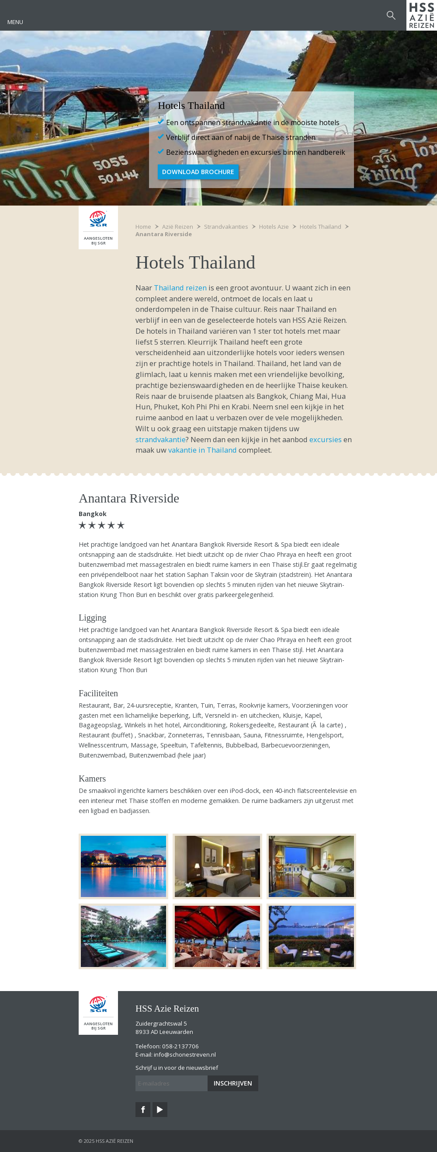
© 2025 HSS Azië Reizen (106, 1141)
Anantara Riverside (163, 234)
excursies (325, 439)
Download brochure (198, 172)
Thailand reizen (180, 288)
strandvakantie (160, 439)
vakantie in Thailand (202, 450)
